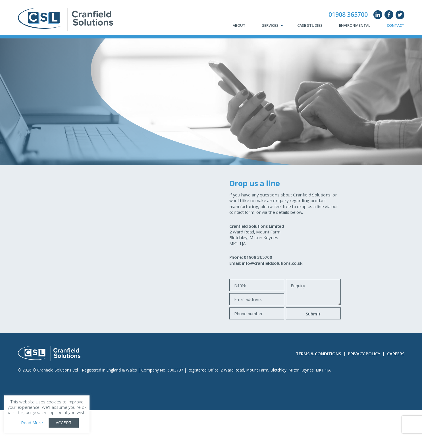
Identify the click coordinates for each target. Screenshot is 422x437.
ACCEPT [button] (64, 422)
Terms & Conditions (318, 353)
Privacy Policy (364, 353)
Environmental (354, 25)
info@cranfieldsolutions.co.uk (272, 263)
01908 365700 (348, 14)
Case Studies (310, 25)
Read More (32, 422)
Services (270, 25)
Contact (395, 25)
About (239, 25)
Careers (395, 353)
